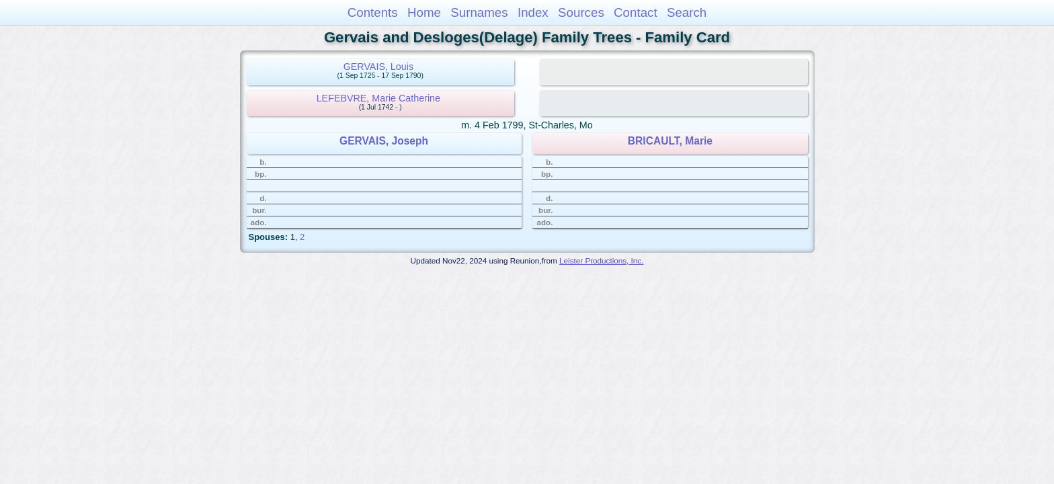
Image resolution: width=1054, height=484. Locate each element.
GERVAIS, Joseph (383, 141)
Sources (581, 12)
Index (533, 12)
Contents (373, 12)
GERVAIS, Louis (378, 66)
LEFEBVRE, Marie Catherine (378, 98)
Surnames (479, 12)
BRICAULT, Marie (670, 141)
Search (686, 12)
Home (424, 12)
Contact (635, 12)
